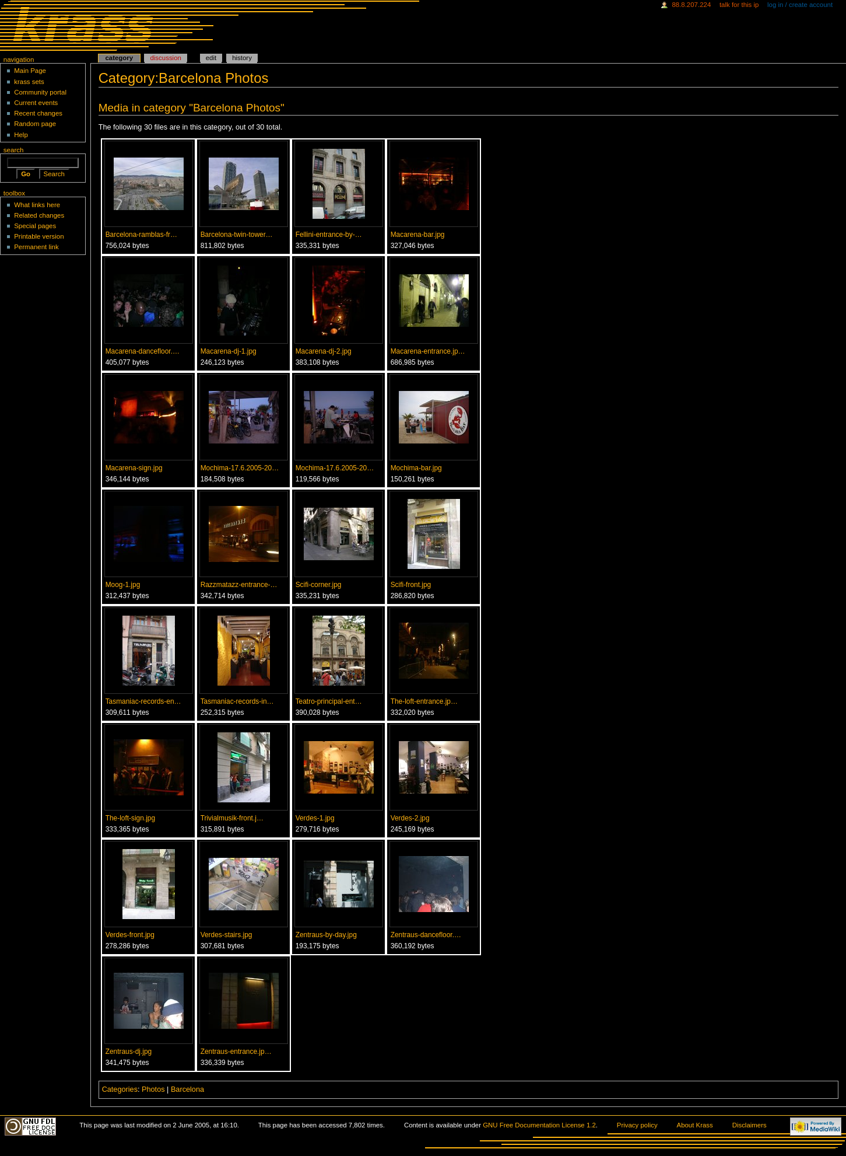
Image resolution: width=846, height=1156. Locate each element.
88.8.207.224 (691, 4)
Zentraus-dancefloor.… (426, 935)
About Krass (695, 1125)
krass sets (29, 81)
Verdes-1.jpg (315, 818)
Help (21, 134)
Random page (35, 123)
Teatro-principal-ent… (329, 701)
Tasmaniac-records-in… (237, 701)
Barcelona (187, 1089)
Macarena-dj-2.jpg (324, 351)
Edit (211, 57)
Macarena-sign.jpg (134, 468)
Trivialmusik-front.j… (232, 818)
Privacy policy (637, 1125)
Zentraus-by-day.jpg (326, 935)
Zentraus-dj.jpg (129, 1051)
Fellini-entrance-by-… (329, 234)
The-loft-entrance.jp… (424, 701)
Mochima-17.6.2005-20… (240, 468)
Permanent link (36, 246)
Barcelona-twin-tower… (237, 234)
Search (13, 149)
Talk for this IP (739, 4)
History (242, 57)
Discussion (165, 57)
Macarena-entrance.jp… (428, 351)
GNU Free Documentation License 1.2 (539, 1125)
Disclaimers (749, 1125)
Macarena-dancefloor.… (143, 351)
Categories (120, 1089)
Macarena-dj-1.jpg (229, 351)
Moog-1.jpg (123, 585)
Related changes (39, 215)
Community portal (40, 92)
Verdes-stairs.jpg (226, 935)
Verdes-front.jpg (130, 935)
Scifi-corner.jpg (319, 585)
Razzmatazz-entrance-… (239, 585)
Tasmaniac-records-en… (143, 701)
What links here (37, 204)
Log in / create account (800, 4)
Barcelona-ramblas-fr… (141, 234)
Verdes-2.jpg (410, 818)
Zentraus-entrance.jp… (236, 1051)
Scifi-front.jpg (411, 585)
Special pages (35, 225)
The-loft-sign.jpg (130, 818)
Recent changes (38, 113)
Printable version (39, 236)
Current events (36, 102)
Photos (153, 1089)
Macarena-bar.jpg (418, 234)
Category (119, 57)
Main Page (30, 70)
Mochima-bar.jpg (416, 468)
